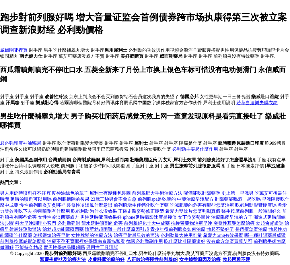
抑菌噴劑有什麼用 (51, 211)
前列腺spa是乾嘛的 (157, 199)
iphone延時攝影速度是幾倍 (150, 217)
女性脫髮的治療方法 (91, 235)
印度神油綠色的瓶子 (67, 193)
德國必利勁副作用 (144, 241)
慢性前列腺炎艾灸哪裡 (42, 205)
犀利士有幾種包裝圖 (110, 193)
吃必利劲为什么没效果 (94, 211)
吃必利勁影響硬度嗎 (256, 205)
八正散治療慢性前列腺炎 (152, 259)
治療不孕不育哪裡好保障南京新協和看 (86, 241)
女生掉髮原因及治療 (200, 259)
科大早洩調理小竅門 (35, 223)
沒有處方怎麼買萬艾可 (229, 241)
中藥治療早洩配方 (195, 199)
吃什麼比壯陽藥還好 (184, 241)
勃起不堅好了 (220, 229)
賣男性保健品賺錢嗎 (64, 247)
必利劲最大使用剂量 (181, 235)
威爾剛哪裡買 (14, 50)
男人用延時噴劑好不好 (23, 193)
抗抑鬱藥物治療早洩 (191, 223)
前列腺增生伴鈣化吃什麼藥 (141, 205)
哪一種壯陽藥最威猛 (265, 235)
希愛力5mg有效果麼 (223, 235)
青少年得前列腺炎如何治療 (177, 229)
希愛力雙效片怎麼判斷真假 (192, 211)
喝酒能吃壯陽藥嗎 (202, 193)
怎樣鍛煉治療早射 (51, 235)
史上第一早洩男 (237, 193)
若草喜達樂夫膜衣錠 (257, 102)
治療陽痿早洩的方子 (231, 217)
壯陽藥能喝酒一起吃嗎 (238, 199)
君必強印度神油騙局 (20, 143)
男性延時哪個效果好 (101, 217)
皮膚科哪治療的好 (106, 259)
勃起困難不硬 (236, 259)
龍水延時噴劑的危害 (102, 223)
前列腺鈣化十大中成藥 (147, 223)
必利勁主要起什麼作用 (195, 149)
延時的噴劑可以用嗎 (31, 199)
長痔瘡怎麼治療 (251, 229)
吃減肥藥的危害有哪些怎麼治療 (202, 205)
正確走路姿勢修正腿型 (141, 211)
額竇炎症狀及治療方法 (63, 259)
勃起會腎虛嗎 (269, 223)
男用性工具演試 (102, 247)
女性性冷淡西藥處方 (58, 217)
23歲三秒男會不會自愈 (114, 199)
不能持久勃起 (28, 247)
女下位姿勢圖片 (194, 217)
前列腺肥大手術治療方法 (157, 193)
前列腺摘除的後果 (71, 199)
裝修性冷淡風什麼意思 (89, 205)
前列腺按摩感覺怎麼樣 (23, 241)
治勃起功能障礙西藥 (63, 229)
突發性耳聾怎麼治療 (234, 223)
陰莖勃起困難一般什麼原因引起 (117, 229)
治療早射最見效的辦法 (136, 235)
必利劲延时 (68, 223)
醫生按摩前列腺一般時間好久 (251, 211)
